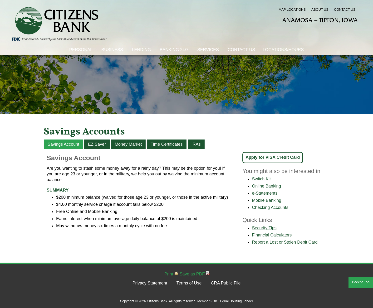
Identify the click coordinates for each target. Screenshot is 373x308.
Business (112, 49)
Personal (81, 49)
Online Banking (266, 186)
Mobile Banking (266, 200)
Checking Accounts (270, 207)
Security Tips (264, 228)
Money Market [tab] (128, 144)
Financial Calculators (272, 235)
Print (168, 274)
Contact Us (241, 49)
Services (208, 49)
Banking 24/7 (174, 49)
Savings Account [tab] (63, 144)
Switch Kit (261, 179)
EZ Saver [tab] (97, 144)
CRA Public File (225, 283)
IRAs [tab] (196, 144)
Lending (141, 49)
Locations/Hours (283, 49)
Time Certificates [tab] (166, 144)
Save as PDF (192, 274)
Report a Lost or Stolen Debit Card (285, 242)
